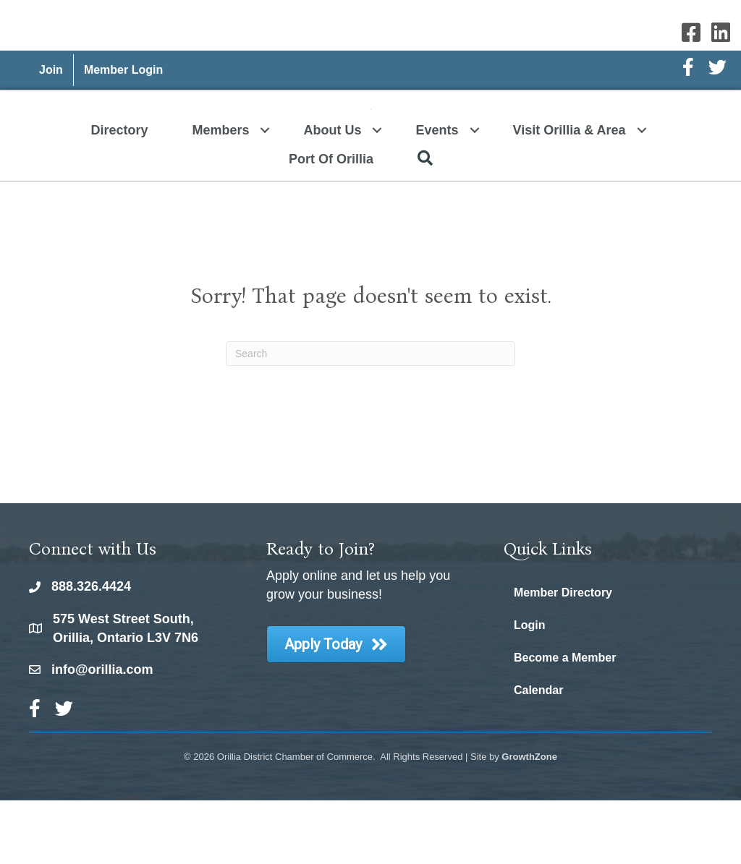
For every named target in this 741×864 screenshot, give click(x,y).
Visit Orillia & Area (569, 194)
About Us (332, 194)
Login (530, 689)
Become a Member (565, 721)
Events (436, 194)
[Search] (370, 417)
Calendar (538, 754)
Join (51, 70)
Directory (119, 194)
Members (220, 194)
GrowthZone (529, 820)
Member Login (123, 70)
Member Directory (563, 656)
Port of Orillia (331, 222)
